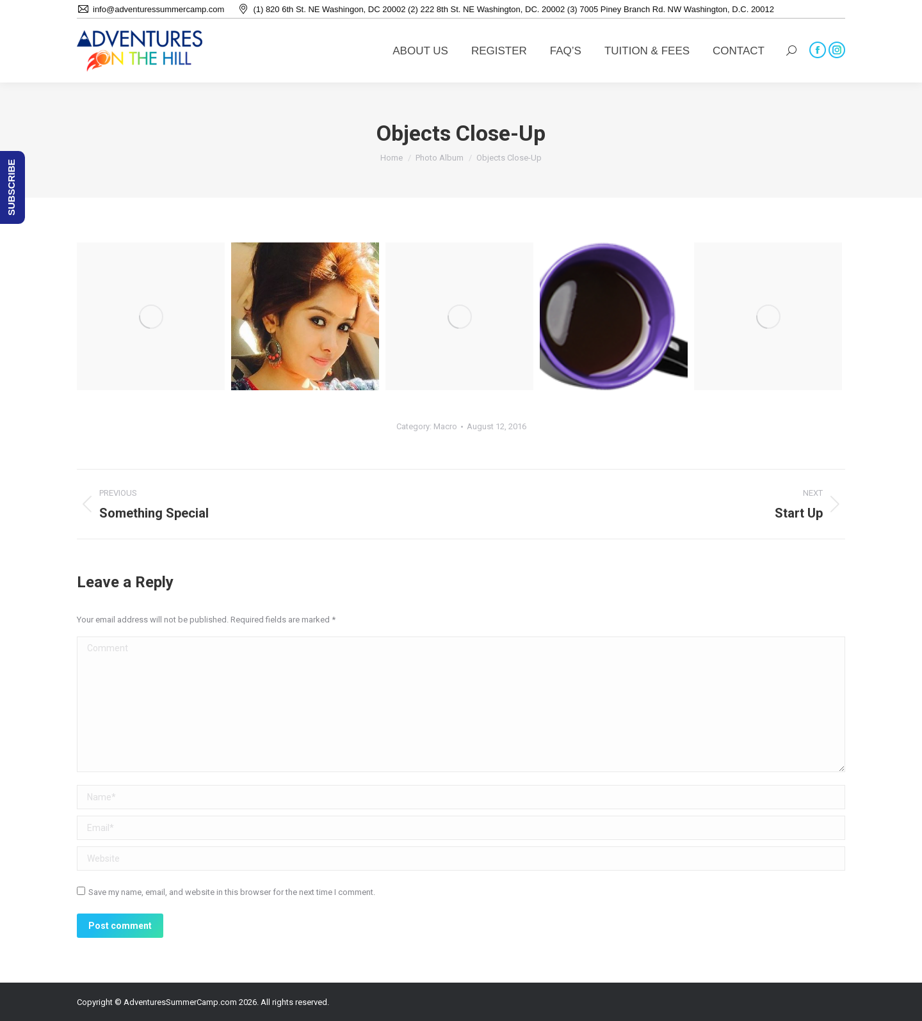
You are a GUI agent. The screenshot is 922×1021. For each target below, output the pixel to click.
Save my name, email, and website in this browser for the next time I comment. (231, 892)
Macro (445, 426)
